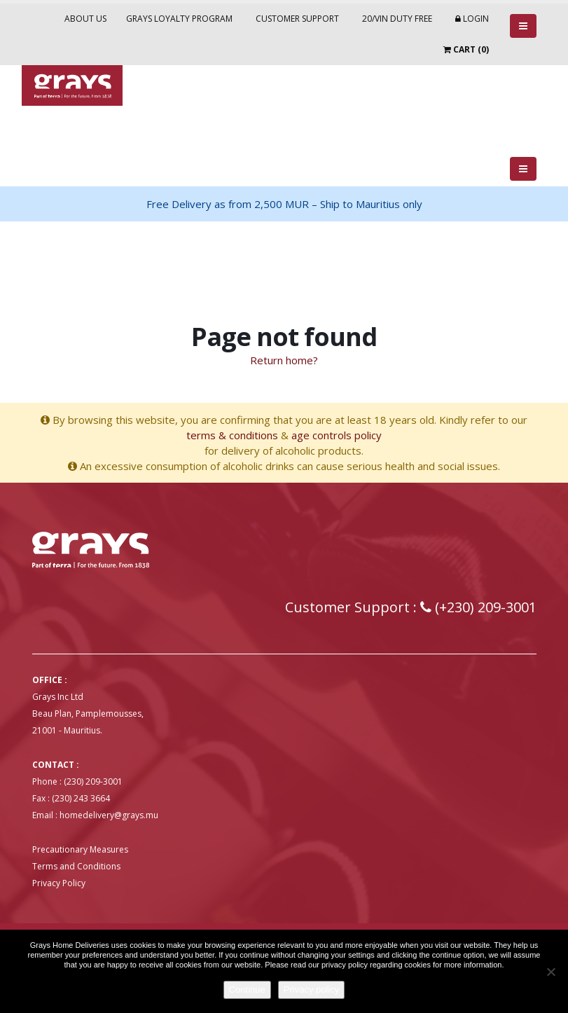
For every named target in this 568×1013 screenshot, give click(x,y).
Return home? (284, 360)
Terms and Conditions (76, 866)
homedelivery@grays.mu (109, 815)
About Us (85, 19)
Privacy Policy (58, 883)
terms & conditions (232, 435)
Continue (247, 989)
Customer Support (297, 19)
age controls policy (336, 435)
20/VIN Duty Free (397, 19)
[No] (550, 972)
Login (472, 19)
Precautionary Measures (80, 849)
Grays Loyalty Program (179, 19)
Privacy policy (311, 989)
